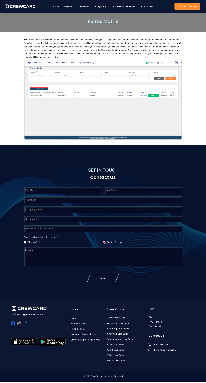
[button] (187, 6)
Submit (103, 278)
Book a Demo (112, 242)
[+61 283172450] (170, 345)
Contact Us (147, 6)
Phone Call (32, 242)
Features (68, 6)
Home (56, 6)
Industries (83, 6)
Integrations (101, 6)
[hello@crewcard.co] (170, 350)
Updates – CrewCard (124, 6)
